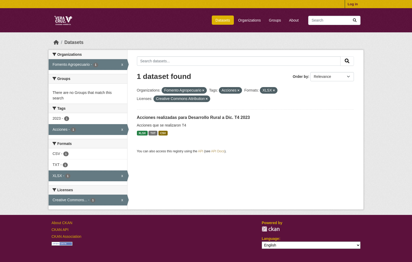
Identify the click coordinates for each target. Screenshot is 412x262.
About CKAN (62, 223)
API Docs (217, 151)
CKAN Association (66, 236)
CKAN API (60, 230)
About (294, 20)
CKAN (271, 229)
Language (270, 238)
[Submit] (354, 20)
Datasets (222, 20)
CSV (163, 133)
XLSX (142, 133)
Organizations (249, 20)
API (200, 151)
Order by (300, 76)
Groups (275, 20)
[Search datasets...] (334, 20)
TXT (153, 133)
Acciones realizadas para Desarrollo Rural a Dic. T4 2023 (193, 117)
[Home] (56, 42)
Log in (353, 4)
